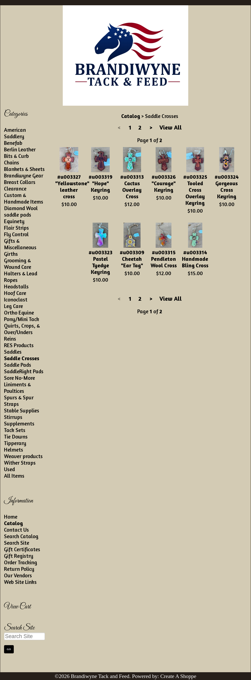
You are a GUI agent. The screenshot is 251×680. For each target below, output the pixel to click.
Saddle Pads (17, 364)
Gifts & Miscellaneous (20, 244)
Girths (11, 254)
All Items (14, 475)
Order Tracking (20, 562)
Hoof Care (15, 293)
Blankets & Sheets (24, 169)
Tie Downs (16, 436)
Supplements (19, 423)
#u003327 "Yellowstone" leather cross (72, 186)
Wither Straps (20, 462)
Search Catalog (21, 536)
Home (10, 516)
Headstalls (16, 286)
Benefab (13, 143)
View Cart (17, 606)
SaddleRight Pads (23, 371)
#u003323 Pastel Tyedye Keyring (100, 262)
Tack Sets (14, 430)
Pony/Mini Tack (21, 319)
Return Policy (19, 569)
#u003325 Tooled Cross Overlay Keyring (195, 189)
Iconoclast (15, 299)
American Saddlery (15, 133)
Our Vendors (18, 575)
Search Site (16, 542)
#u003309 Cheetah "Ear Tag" (132, 259)
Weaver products (23, 456)
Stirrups (13, 417)
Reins (10, 338)
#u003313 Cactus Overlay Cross (132, 186)
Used (9, 469)
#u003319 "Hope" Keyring (100, 183)
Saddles (13, 351)
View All (170, 127)
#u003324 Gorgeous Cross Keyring (227, 186)
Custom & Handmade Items (23, 198)
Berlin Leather (20, 149)
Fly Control (16, 234)
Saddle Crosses (21, 358)
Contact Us (16, 529)
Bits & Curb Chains (16, 159)
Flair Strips (16, 227)
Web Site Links (20, 582)
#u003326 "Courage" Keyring (164, 183)
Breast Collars (19, 182)
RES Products (19, 345)
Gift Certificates (22, 549)
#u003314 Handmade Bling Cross (195, 259)
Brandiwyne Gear (23, 175)
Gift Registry (18, 555)
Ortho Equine (19, 312)
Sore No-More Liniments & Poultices (19, 384)
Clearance (15, 188)
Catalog (13, 523)
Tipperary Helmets (15, 446)
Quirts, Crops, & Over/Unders (22, 328)
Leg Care (13, 306)
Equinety (14, 221)
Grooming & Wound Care (17, 263)
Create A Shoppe (178, 676)
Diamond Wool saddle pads (21, 211)
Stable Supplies (21, 410)
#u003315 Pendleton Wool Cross (164, 259)
